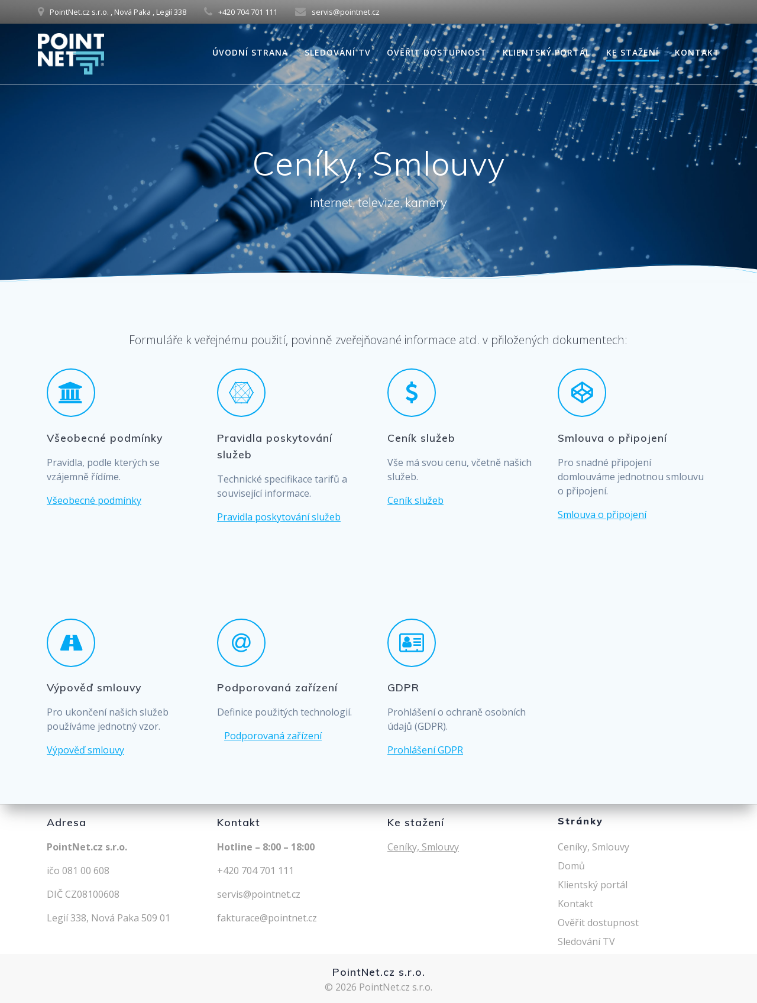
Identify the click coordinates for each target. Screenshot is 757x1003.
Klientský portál (546, 52)
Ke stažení (632, 52)
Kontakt (697, 52)
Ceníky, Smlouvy (423, 846)
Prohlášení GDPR (425, 749)
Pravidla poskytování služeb (279, 516)
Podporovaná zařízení (273, 735)
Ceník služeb (415, 500)
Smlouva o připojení (602, 514)
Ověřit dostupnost (437, 52)
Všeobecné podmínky (94, 500)
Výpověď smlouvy (85, 749)
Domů (571, 865)
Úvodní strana (250, 52)
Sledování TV (338, 52)
